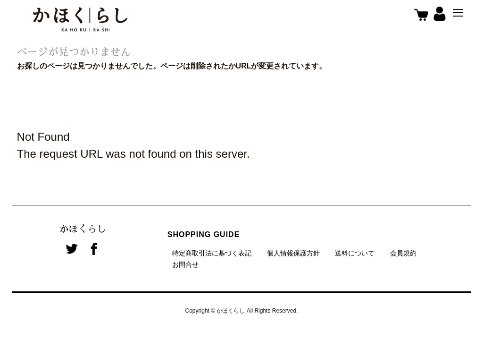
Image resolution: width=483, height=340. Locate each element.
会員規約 (403, 253)
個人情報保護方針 (293, 253)
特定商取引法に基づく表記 (211, 253)
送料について (355, 253)
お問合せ (185, 264)
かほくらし (83, 229)
